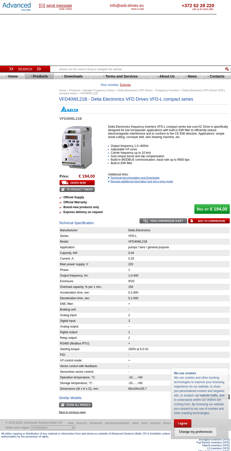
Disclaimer (169, 415)
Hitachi (11, 158)
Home (71, 415)
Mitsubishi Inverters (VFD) (214, 443)
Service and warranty (117, 415)
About (135, 415)
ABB (9, 107)
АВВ (9, 242)
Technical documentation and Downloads (135, 170)
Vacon (10, 221)
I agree (182, 423)
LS (8, 180)
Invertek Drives (17, 166)
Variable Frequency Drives (23, 103)
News (144, 415)
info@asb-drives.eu (144, 5)
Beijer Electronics (19, 114)
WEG (9, 225)
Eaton (10, 132)
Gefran (11, 154)
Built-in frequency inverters (20, 361)
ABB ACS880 (222, 449)
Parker (10, 195)
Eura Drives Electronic (23, 143)
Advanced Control (19, 110)
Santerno (12, 202)
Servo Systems (14, 270)
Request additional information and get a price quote (141, 173)
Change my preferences (195, 432)
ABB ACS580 (222, 446)
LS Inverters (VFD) (218, 440)
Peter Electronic (18, 256)
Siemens (12, 214)
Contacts (155, 415)
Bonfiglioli (13, 118)
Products (81, 415)
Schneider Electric (19, 206)
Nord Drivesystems (20, 188)
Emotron (12, 140)
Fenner (11, 147)
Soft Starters (13, 238)
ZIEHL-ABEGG (17, 228)
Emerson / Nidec (18, 136)
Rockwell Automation (22, 199)
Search (25, 69)
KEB (9, 173)
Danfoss (12, 125)
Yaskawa (12, 232)
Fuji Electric (15, 151)
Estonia (57, 6)
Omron (11, 191)
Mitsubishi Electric (20, 184)
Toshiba (12, 217)
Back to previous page (72, 404)
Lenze (10, 177)
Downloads (96, 415)
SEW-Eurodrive (17, 210)
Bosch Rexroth (17, 121)
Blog (7, 311)
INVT (9, 169)
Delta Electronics (19, 129)
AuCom (11, 245)
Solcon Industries (19, 264)
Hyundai (12, 162)
